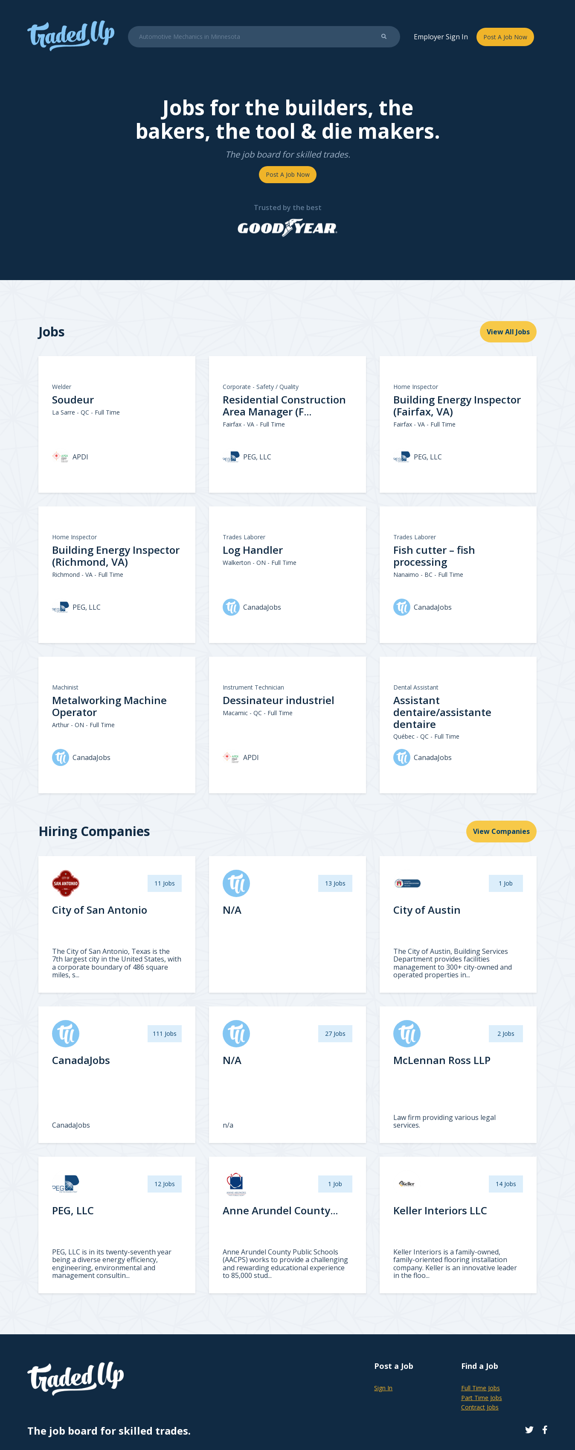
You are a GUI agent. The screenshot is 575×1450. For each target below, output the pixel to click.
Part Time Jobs (481, 1398)
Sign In (383, 1388)
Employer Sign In (441, 36)
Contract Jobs (480, 1407)
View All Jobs (508, 331)
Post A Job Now (505, 37)
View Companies (501, 831)
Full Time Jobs (480, 1388)
